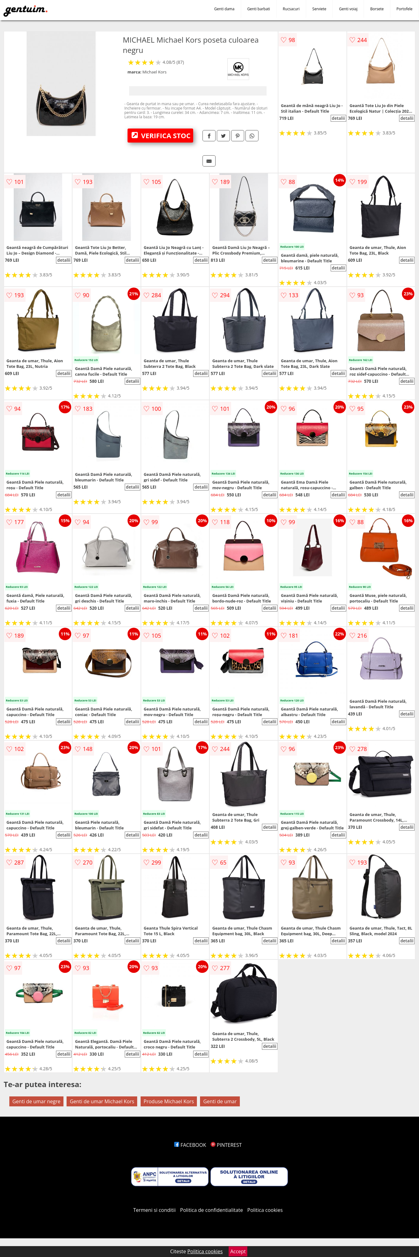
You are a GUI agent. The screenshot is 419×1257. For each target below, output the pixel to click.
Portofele (404, 9)
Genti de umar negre (36, 1101)
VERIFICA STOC (161, 135)
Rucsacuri (291, 9)
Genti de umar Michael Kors (102, 1101)
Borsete (377, 9)
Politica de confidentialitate (211, 1210)
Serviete (319, 9)
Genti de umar (219, 1101)
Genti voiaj (348, 9)
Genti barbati (258, 9)
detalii (338, 118)
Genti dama (224, 9)
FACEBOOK (190, 1145)
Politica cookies (265, 1210)
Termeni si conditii (154, 1210)
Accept (238, 1251)
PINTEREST (226, 1145)
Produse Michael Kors (169, 1101)
